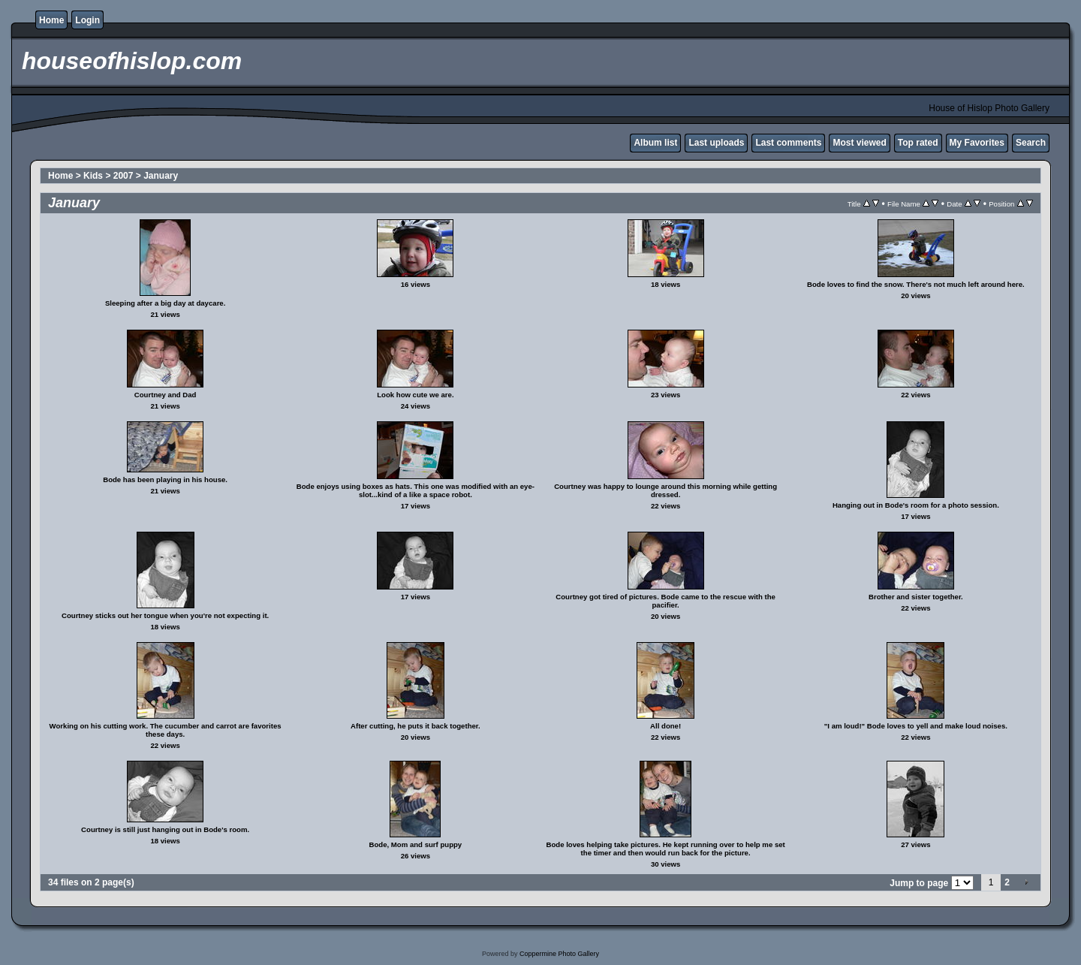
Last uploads (716, 142)
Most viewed (859, 142)
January (160, 175)
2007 (123, 175)
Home (51, 20)
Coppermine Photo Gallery (559, 953)
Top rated (918, 142)
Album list (655, 142)
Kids (93, 175)
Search (1031, 142)
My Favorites (977, 142)
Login (87, 20)
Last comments (788, 142)
